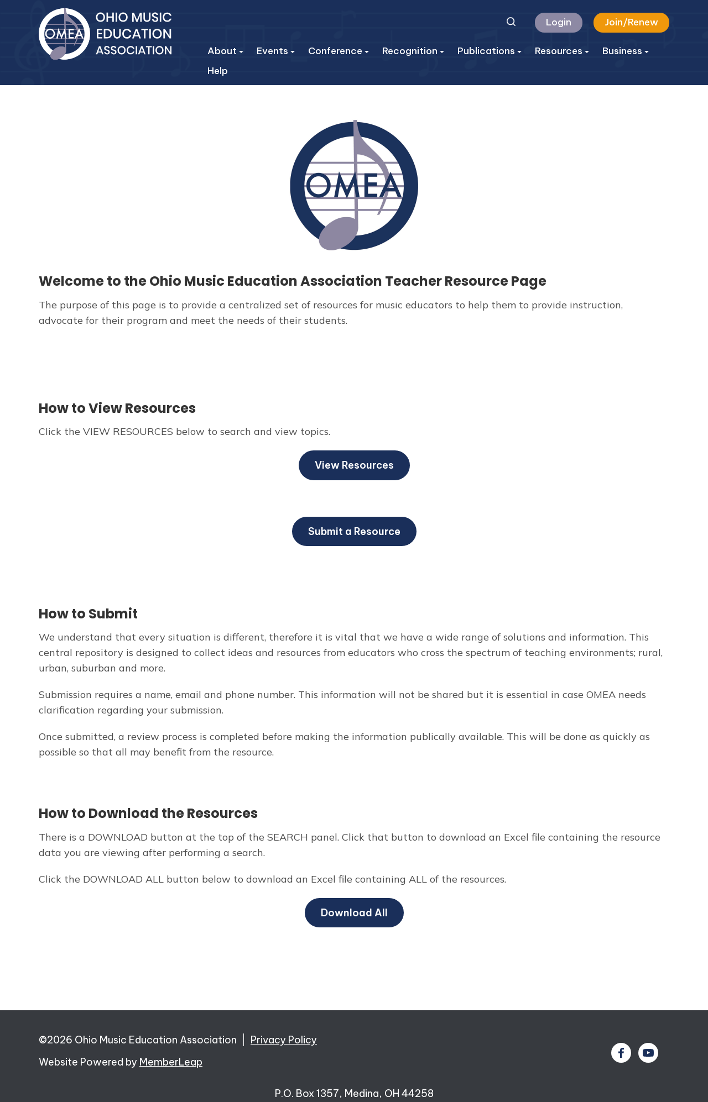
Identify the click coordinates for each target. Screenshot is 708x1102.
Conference (338, 51)
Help (217, 71)
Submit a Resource (354, 531)
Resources (562, 51)
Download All (354, 912)
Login (558, 22)
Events (276, 51)
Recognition (413, 51)
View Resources (354, 465)
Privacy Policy (284, 1039)
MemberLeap (170, 1062)
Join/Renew (631, 22)
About (225, 51)
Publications (489, 51)
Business (625, 51)
